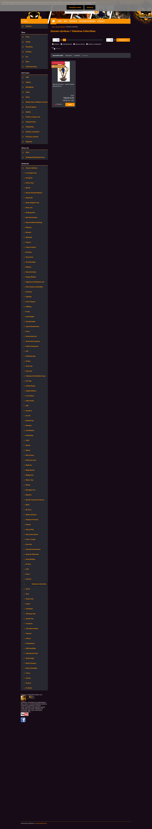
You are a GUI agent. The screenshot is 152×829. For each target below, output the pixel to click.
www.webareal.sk (41, 823)
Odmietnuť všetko (75, 7)
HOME (59, 21)
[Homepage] (54, 21)
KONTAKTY (101, 21)
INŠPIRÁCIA (73, 21)
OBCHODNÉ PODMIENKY (87, 21)
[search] (96, 11)
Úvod (53, 27)
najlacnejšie (68, 55)
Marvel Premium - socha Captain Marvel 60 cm (63, 85)
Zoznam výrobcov (60, 27)
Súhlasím (90, 7)
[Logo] (34, 14)
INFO (65, 21)
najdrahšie (77, 55)
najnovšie (85, 55)
